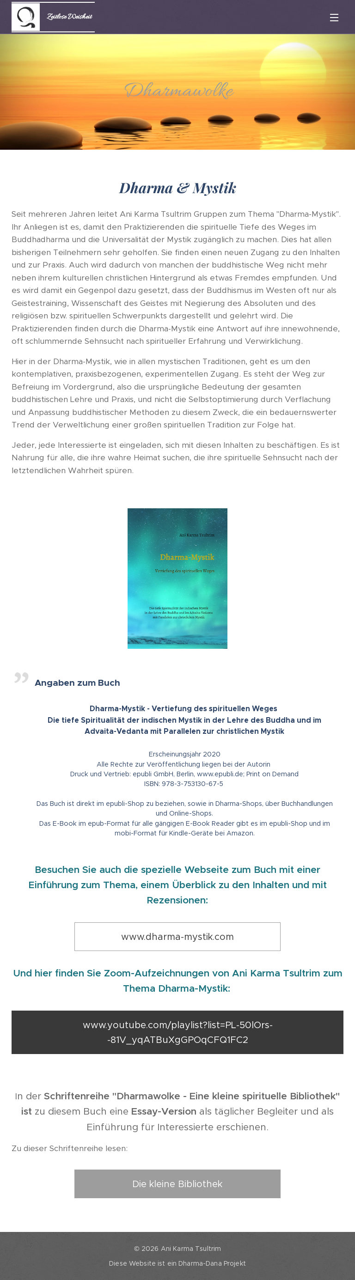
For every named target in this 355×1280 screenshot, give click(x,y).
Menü (334, 17)
